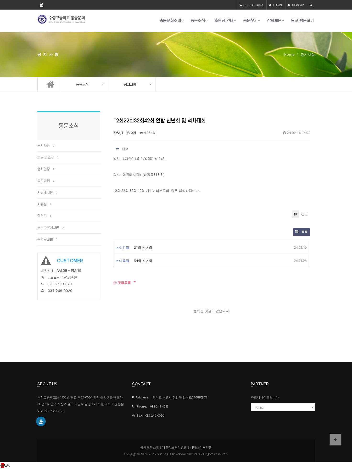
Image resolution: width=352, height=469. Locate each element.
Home (289, 54)
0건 (131, 132)
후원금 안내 (224, 20)
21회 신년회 (143, 247)
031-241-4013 (253, 5)
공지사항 (43, 145)
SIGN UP (296, 5)
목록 (301, 232)
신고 (122, 149)
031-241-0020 (59, 284)
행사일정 (43, 169)
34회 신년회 (143, 260)
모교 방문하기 (302, 20)
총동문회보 (45, 239)
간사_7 (118, 132)
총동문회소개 (170, 20)
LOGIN (275, 5)
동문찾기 (250, 20)
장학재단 (274, 20)
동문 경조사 (45, 157)
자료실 (42, 204)
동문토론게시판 (48, 228)
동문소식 (197, 20)
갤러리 (42, 216)
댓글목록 (122, 282)
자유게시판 (45, 192)
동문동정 (43, 181)
